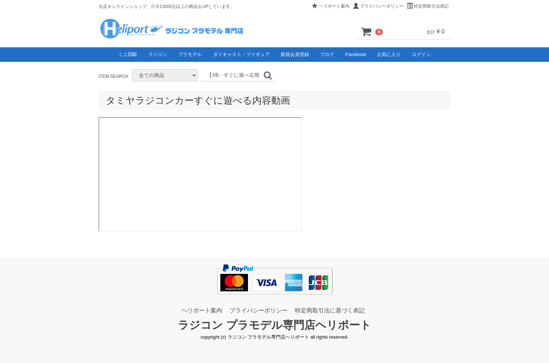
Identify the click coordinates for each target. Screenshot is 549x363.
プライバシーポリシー (378, 6)
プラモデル (190, 54)
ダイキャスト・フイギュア (241, 54)
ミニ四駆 (127, 54)
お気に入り (389, 54)
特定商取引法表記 (428, 6)
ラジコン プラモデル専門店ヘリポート (274, 325)
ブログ (327, 54)
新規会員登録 (295, 54)
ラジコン (157, 54)
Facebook (355, 54)
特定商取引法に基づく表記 (330, 310)
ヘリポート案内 (330, 6)
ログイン (421, 54)
